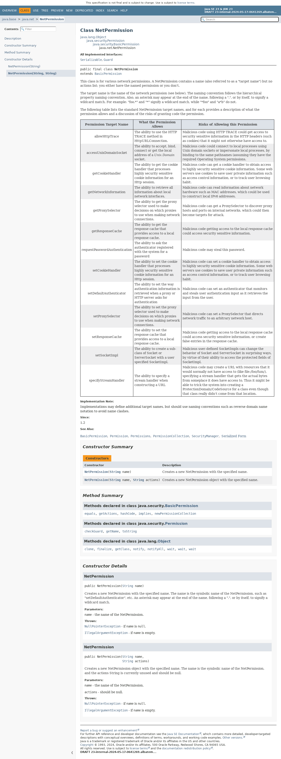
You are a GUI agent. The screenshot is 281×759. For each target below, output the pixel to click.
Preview (57, 10)
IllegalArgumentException (106, 633)
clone (89, 549)
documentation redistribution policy (186, 748)
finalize (104, 549)
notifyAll (155, 549)
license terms (185, 2)
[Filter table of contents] (38, 29)
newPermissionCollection (175, 513)
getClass (122, 549)
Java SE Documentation (183, 734)
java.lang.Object (93, 37)
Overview (9, 10)
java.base (9, 19)
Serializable (91, 60)
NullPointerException (102, 626)
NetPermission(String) (24, 66)
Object (164, 541)
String (115, 472)
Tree (44, 10)
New (69, 10)
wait (170, 549)
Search (112, 10)
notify (138, 549)
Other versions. (233, 737)
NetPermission (52, 19)
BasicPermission (108, 73)
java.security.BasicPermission (116, 44)
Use (36, 10)
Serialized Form (233, 436)
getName (112, 531)
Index (100, 10)
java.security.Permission (106, 40)
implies (144, 513)
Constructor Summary (20, 45)
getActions (108, 513)
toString (129, 531)
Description (12, 38)
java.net (28, 19)
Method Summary (17, 52)
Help (123, 10)
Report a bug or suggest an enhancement (108, 730)
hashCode (127, 513)
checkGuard (94, 531)
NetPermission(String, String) (32, 73)
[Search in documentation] (240, 19)
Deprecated (84, 10)
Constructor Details (18, 59)
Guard (108, 60)
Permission (176, 523)
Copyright (87, 744)
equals (90, 513)
